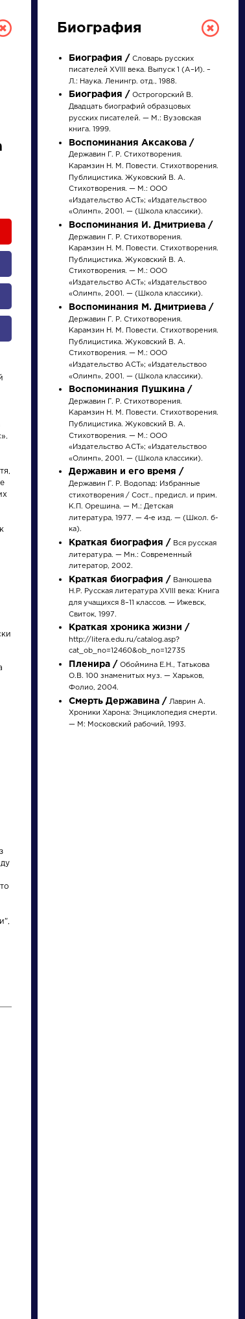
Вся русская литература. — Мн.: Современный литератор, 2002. (142, 554)
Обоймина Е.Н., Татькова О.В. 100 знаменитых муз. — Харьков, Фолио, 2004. (139, 676)
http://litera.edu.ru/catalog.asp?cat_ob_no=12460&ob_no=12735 (129, 639)
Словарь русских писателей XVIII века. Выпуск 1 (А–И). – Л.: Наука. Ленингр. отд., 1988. (140, 70)
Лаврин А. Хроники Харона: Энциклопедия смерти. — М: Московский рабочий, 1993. (143, 713)
